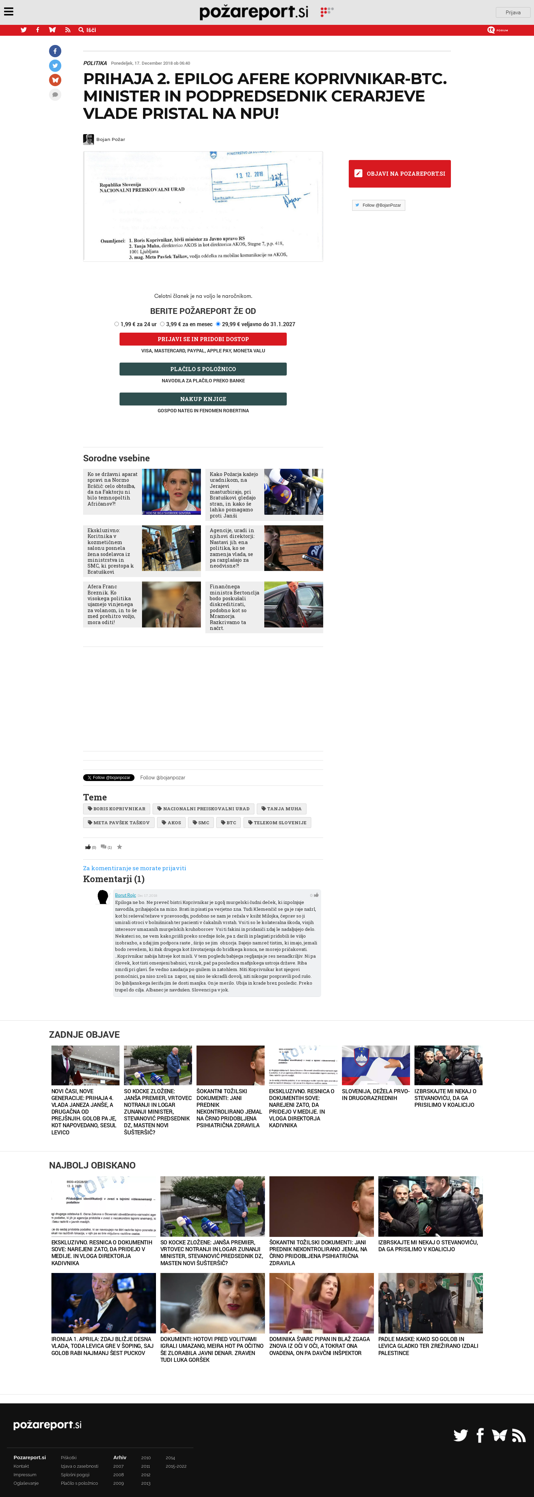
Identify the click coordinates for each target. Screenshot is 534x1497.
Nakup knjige (203, 398)
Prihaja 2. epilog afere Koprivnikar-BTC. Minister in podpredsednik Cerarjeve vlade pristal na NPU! (265, 96)
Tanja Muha (282, 809)
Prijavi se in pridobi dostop (203, 339)
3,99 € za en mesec (189, 324)
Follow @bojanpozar (162, 777)
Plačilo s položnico (203, 368)
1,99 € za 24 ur (139, 324)
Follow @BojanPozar (382, 205)
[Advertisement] (203, 699)
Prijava (513, 13)
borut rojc (125, 895)
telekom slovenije (277, 822)
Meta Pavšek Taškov (119, 822)
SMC (201, 822)
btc (228, 822)
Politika (95, 63)
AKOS (171, 822)
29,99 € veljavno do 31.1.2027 (258, 324)
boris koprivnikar (116, 809)
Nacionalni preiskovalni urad (203, 809)
